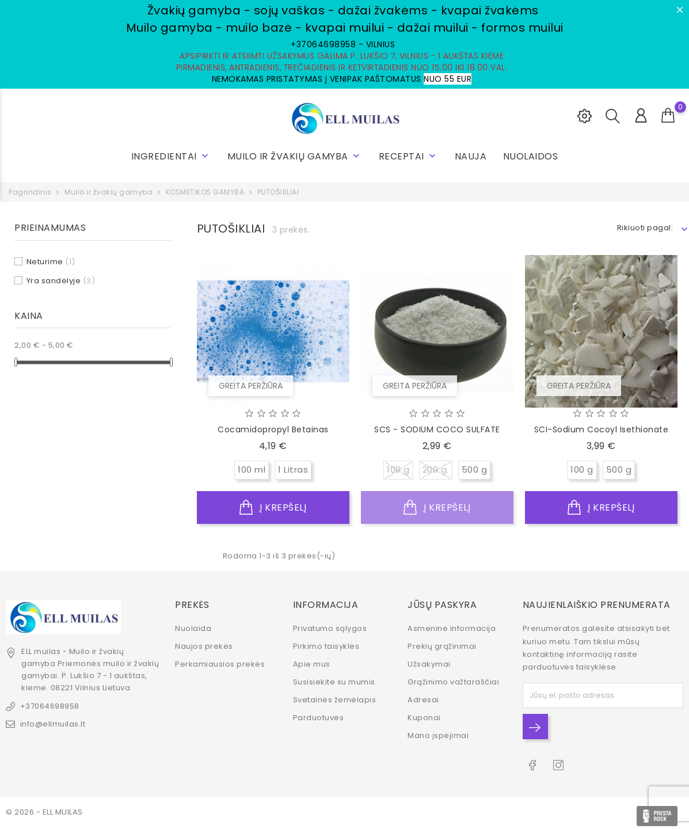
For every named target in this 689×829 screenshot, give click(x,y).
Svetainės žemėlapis (334, 699)
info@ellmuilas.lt (53, 723)
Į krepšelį (272, 507)
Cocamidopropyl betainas (273, 429)
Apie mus (311, 664)
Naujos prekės (204, 646)
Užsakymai (429, 664)
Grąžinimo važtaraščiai (453, 681)
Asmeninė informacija (452, 628)
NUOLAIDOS (530, 156)
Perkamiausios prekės (220, 664)
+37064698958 (49, 705)
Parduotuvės (318, 717)
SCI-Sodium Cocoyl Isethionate (601, 429)
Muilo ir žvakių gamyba (295, 156)
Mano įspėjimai (438, 735)
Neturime (50, 261)
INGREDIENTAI (171, 156)
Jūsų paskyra (442, 604)
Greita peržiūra (251, 385)
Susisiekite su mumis (334, 681)
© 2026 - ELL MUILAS (44, 811)
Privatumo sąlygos (330, 628)
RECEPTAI (409, 156)
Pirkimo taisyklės (326, 646)
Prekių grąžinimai (442, 646)
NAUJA (471, 156)
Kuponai (424, 717)
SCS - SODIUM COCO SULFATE (437, 429)
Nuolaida (193, 628)
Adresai (423, 699)
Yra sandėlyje (61, 280)
